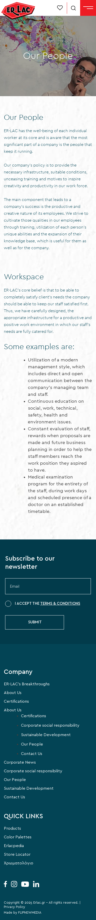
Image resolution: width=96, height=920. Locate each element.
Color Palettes (17, 837)
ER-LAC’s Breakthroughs (27, 684)
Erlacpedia (14, 846)
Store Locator (17, 854)
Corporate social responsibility (50, 725)
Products (12, 828)
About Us (13, 693)
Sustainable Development (46, 735)
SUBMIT (35, 622)
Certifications (16, 701)
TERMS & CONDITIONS (60, 604)
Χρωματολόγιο (18, 863)
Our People (32, 744)
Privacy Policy (14, 907)
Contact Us (31, 754)
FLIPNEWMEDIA (29, 912)
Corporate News (20, 762)
